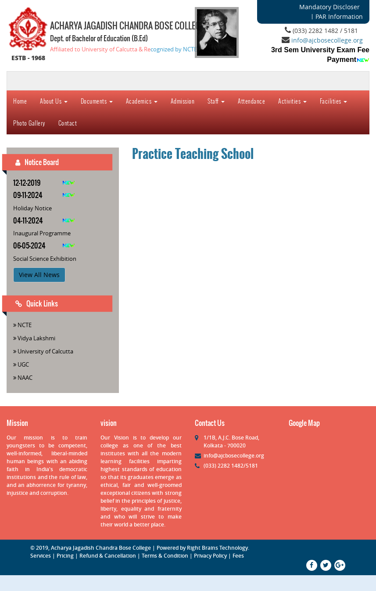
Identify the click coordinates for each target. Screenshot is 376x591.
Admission (183, 101)
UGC (23, 364)
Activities (292, 101)
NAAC (25, 378)
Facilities (333, 101)
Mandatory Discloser (329, 7)
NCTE (25, 325)
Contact (67, 123)
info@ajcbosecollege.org (327, 40)
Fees (238, 555)
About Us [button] (54, 101)
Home (20, 101)
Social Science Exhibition (44, 259)
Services (40, 555)
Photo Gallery (29, 123)
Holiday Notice (32, 208)
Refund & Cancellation (107, 555)
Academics (142, 101)
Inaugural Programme (42, 233)
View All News (39, 274)
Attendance (251, 101)
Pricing (65, 555)
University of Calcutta (45, 351)
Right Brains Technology (217, 547)
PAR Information (339, 16)
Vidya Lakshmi (36, 338)
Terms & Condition (165, 555)
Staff (216, 101)
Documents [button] (97, 101)
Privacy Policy (210, 555)
